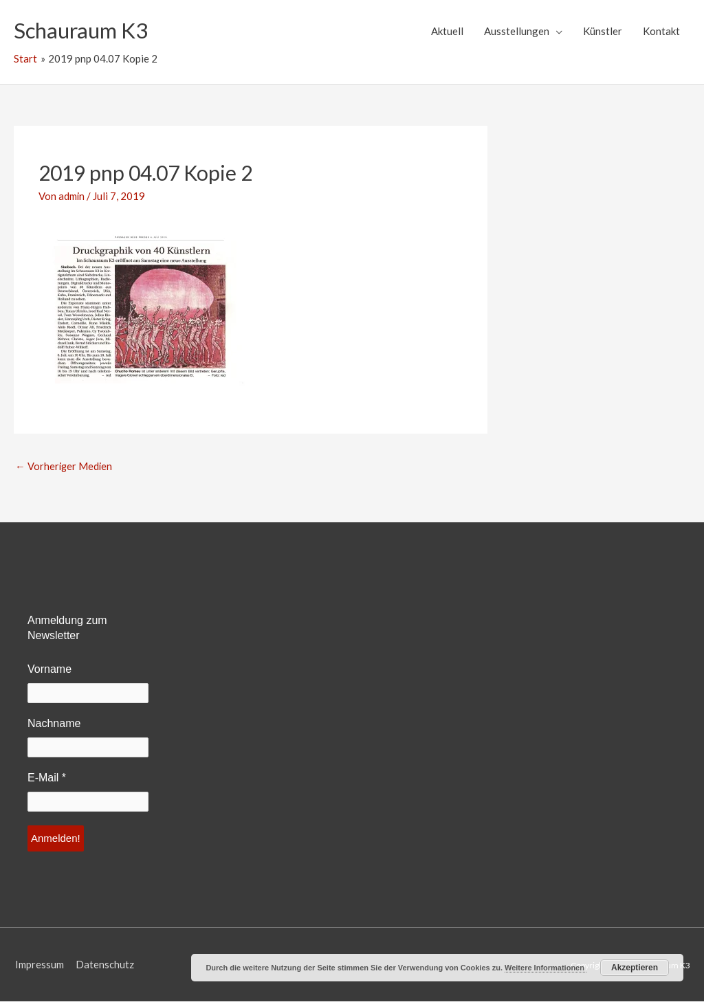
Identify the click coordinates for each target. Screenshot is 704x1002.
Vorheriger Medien (64, 466)
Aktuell (447, 31)
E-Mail (47, 778)
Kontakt (661, 31)
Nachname (54, 724)
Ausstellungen (516, 31)
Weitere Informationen (545, 968)
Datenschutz (104, 965)
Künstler (602, 31)
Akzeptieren (634, 967)
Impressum (38, 965)
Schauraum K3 (83, 30)
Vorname (50, 670)
